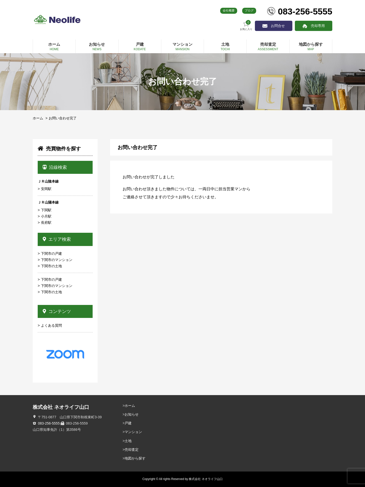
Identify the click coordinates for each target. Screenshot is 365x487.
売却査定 (132, 450)
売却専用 (318, 26)
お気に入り (246, 25)
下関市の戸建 (51, 253)
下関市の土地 (51, 266)
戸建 (128, 423)
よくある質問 (51, 325)
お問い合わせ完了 (63, 118)
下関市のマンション (56, 260)
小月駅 (46, 216)
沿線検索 (55, 167)
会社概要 (229, 10)
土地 (128, 441)
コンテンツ (57, 311)
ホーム (38, 118)
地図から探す (135, 458)
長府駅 (46, 223)
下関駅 (46, 210)
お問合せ (278, 26)
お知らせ (132, 414)
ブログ (249, 10)
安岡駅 (46, 189)
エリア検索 (57, 239)
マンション (133, 432)
